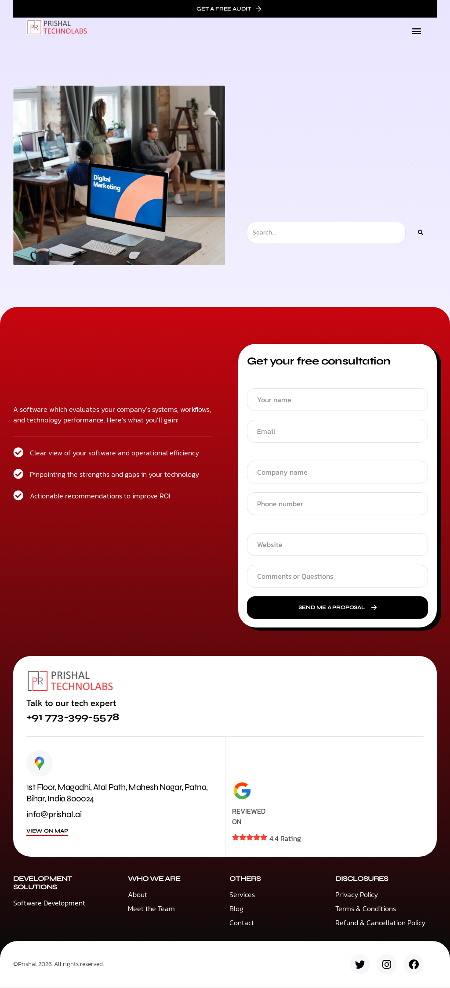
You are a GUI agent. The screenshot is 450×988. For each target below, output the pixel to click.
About (137, 895)
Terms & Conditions (365, 909)
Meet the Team (151, 909)
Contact (241, 923)
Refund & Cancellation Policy (380, 923)
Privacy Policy (356, 895)
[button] (416, 31)
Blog (236, 909)
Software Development (49, 903)
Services (242, 895)
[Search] (420, 232)
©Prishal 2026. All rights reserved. (58, 964)
